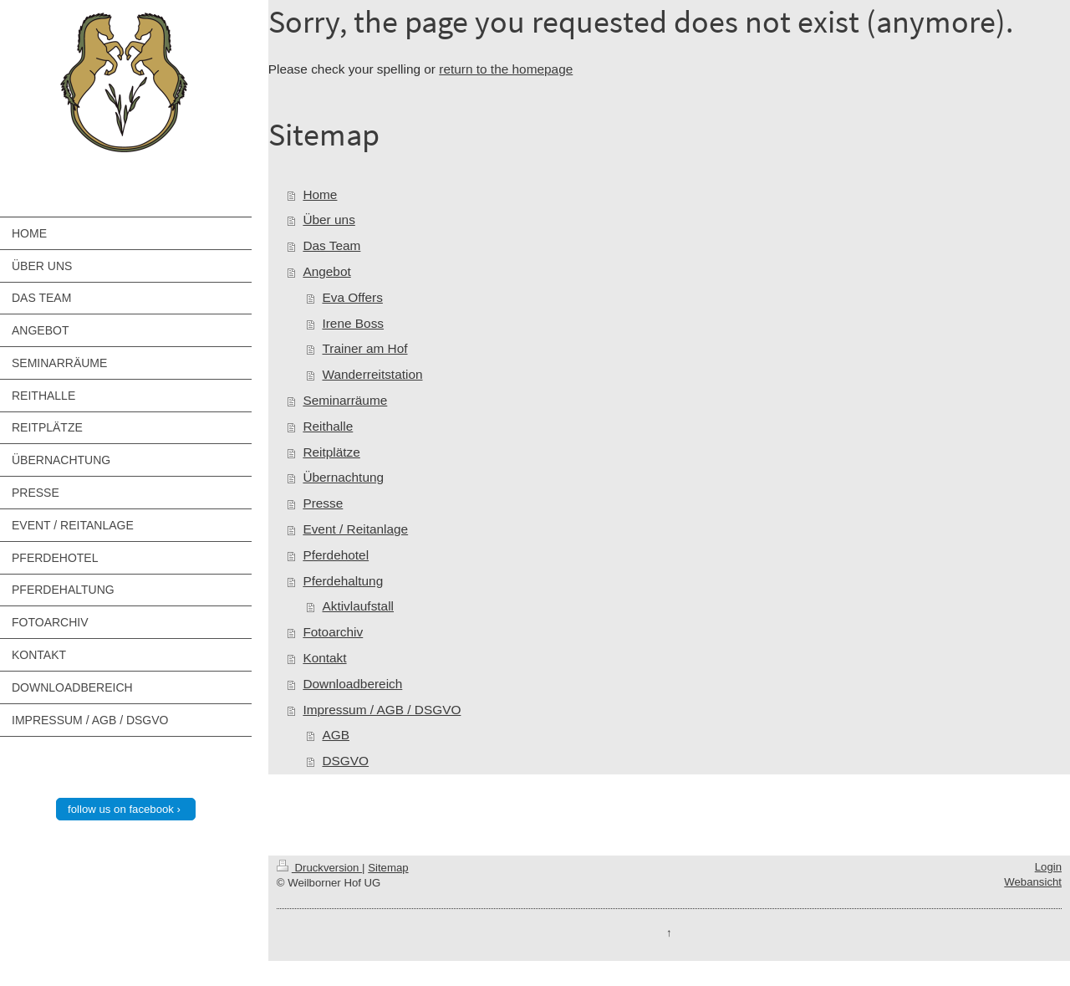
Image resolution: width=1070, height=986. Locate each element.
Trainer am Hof (364, 348)
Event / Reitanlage (355, 529)
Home (320, 194)
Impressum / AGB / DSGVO (382, 709)
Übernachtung (343, 477)
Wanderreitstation (372, 374)
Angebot (326, 271)
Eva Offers (352, 297)
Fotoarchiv (333, 632)
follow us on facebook (121, 809)
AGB (335, 735)
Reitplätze (331, 452)
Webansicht (1033, 882)
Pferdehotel (336, 555)
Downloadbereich (352, 684)
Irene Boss (353, 323)
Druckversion (319, 867)
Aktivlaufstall (358, 606)
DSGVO (345, 761)
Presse (323, 503)
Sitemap (388, 867)
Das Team (331, 245)
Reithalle (328, 426)
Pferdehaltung (343, 581)
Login (1048, 867)
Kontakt (324, 658)
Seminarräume (345, 400)
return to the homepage (506, 69)
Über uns (328, 219)
